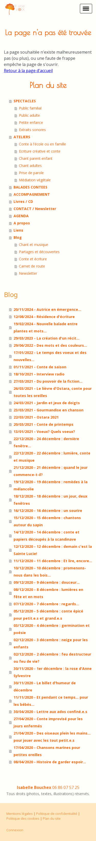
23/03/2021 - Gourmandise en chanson (48, 410)
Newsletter (28, 273)
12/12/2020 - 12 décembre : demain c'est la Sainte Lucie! (53, 550)
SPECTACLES (25, 100)
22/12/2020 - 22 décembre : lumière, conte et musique (52, 457)
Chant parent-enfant (35, 158)
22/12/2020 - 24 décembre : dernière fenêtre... (46, 442)
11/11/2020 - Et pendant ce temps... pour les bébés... (51, 701)
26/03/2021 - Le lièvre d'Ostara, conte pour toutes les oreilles (53, 392)
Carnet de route (32, 266)
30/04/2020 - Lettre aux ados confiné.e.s (50, 711)
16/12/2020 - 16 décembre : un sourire (48, 510)
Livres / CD (23, 201)
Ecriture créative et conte (39, 151)
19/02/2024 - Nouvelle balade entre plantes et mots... (46, 327)
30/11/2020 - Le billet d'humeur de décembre (45, 686)
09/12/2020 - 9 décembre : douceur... (47, 582)
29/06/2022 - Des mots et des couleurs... (50, 345)
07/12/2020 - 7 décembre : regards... (46, 603)
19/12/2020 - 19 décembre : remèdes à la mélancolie (51, 485)
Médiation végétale (35, 179)
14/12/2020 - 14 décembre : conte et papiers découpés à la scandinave (46, 536)
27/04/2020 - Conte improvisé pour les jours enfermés (48, 722)
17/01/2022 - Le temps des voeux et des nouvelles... (50, 356)
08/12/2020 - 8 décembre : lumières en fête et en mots (48, 593)
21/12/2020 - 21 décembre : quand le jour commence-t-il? (51, 471)
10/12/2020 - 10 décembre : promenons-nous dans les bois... (50, 572)
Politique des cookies (22, 818)
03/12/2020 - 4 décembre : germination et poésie (52, 629)
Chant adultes (30, 165)
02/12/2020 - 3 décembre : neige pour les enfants (51, 643)
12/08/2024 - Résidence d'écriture (44, 316)
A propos (22, 223)
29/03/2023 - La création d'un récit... (46, 338)
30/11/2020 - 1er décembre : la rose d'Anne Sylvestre (53, 672)
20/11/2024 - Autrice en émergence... (47, 309)
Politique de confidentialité (56, 813)
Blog (18, 237)
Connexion (14, 830)
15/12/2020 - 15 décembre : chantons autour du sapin (47, 521)
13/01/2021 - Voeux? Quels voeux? (44, 431)
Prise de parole (31, 172)
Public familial (30, 108)
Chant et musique (33, 244)
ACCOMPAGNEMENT (32, 194)
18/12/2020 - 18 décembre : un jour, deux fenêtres (50, 500)
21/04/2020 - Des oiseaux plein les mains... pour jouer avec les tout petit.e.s (52, 737)
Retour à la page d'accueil (28, 70)
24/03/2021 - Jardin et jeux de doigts (47, 402)
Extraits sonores (32, 129)
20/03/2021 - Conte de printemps (43, 424)
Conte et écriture (33, 258)
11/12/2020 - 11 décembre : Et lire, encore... (53, 560)
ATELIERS (22, 136)
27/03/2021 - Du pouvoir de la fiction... (48, 381)
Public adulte (29, 115)
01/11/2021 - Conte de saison (40, 366)
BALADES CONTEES (30, 187)
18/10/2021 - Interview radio (39, 374)
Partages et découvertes (39, 251)
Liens (18, 230)
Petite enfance (31, 122)
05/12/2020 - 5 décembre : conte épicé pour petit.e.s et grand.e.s (48, 615)
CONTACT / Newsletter (35, 208)
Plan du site (52, 818)
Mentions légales (19, 813)
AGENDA (21, 215)
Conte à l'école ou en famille (42, 144)
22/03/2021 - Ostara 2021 (36, 417)
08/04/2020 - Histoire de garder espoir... (50, 761)
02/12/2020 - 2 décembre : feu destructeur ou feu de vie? (52, 658)
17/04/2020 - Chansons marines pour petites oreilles (47, 751)
